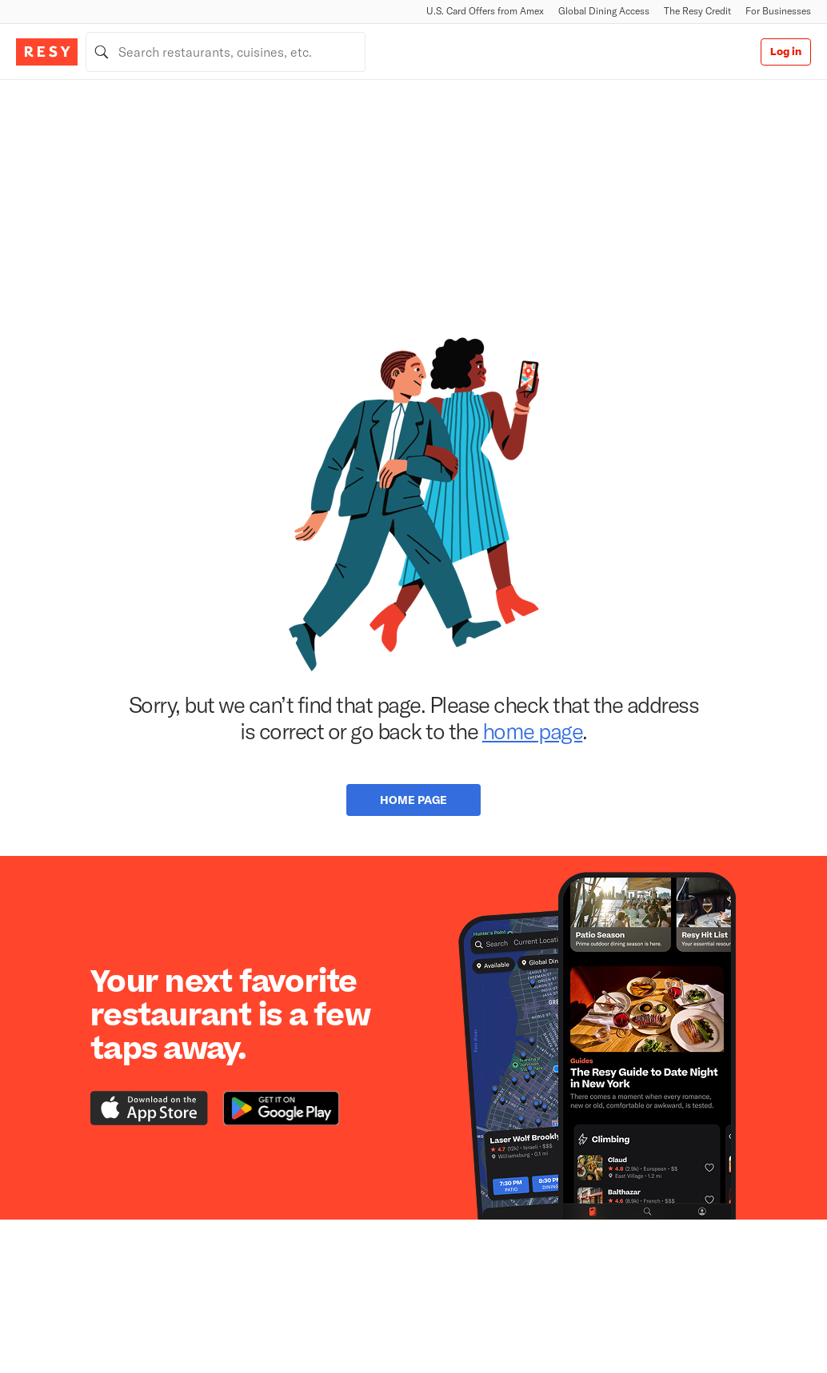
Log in (785, 52)
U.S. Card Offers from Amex (485, 11)
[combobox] (226, 52)
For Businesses (778, 11)
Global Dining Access (603, 11)
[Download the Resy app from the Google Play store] (281, 1108)
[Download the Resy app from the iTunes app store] (149, 1108)
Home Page (413, 799)
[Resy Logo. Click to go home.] (47, 52)
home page (532, 730)
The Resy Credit (697, 11)
